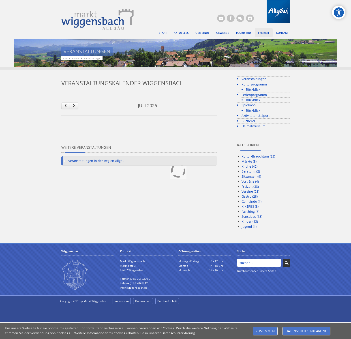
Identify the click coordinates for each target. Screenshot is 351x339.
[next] (74, 105)
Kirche (249, 166)
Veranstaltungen (254, 79)
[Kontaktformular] (240, 18)
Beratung (251, 171)
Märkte (249, 161)
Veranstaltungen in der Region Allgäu (96, 161)
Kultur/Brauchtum (258, 156)
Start (163, 32)
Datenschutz (143, 301)
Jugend (249, 226)
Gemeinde (202, 32)
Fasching (250, 211)
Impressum (122, 301)
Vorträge (250, 181)
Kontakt (282, 32)
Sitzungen (251, 176)
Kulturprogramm (254, 84)
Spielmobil (249, 105)
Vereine (250, 191)
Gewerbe (222, 32)
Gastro (250, 196)
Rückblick (253, 89)
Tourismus (244, 32)
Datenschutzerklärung (306, 331)
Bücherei (248, 121)
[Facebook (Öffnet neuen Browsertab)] (231, 18)
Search (286, 263)
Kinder (250, 221)
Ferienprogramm (254, 95)
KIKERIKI (250, 206)
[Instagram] (250, 18)
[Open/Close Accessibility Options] (339, 12)
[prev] (65, 105)
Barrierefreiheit (167, 301)
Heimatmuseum (253, 126)
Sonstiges (252, 216)
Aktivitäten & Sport (256, 115)
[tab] (139, 160)
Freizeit (263, 32)
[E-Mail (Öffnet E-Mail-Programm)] (221, 18)
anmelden (189, 301)
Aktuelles (181, 32)
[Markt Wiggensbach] (97, 19)
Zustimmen (265, 331)
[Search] (259, 263)
